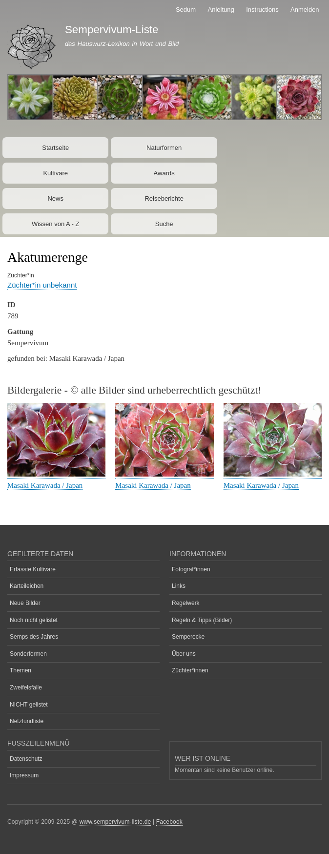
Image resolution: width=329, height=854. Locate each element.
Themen (20, 670)
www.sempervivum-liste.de (115, 821)
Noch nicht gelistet (34, 620)
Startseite (55, 147)
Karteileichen (26, 586)
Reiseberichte (164, 198)
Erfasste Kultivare (33, 569)
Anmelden (304, 9)
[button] (56, 474)
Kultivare (55, 173)
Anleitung (221, 9)
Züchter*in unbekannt (42, 285)
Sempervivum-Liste (112, 29)
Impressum (24, 775)
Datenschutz (26, 758)
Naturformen (164, 147)
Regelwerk (186, 603)
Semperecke (188, 636)
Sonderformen (28, 653)
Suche (164, 224)
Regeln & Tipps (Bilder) (202, 620)
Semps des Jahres (34, 636)
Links (178, 586)
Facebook (169, 821)
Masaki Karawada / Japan (44, 485)
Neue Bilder (25, 603)
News (55, 198)
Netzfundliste (26, 721)
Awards (164, 173)
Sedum (186, 9)
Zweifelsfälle (26, 687)
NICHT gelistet (29, 704)
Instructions (262, 9)
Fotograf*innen (191, 569)
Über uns (184, 653)
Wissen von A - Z (56, 224)
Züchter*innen (190, 670)
